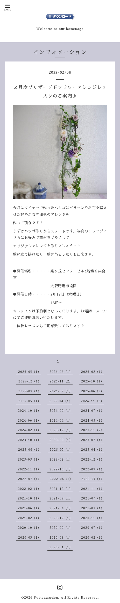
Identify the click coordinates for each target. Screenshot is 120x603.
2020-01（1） (61, 547)
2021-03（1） (92, 508)
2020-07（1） (92, 527)
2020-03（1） (61, 537)
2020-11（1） (92, 518)
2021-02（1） (29, 518)
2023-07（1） (92, 440)
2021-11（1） (92, 488)
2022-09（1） (92, 469)
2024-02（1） (29, 430)
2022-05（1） (92, 479)
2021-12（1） (61, 488)
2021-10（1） (29, 498)
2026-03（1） (61, 371)
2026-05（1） (29, 371)
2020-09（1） (61, 527)
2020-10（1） (29, 527)
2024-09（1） (61, 410)
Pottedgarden (46, 597)
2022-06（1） (61, 479)
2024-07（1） (92, 410)
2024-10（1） (29, 410)
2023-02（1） (61, 459)
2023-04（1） (92, 449)
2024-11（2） (92, 401)
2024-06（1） (29, 420)
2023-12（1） (61, 430)
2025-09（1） (29, 391)
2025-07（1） (61, 391)
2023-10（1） (29, 440)
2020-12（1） (61, 518)
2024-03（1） (92, 420)
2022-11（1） (29, 469)
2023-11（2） (92, 430)
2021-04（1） (61, 508)
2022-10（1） (61, 469)
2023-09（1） (61, 440)
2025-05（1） (29, 401)
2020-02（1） (92, 537)
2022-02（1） (29, 488)
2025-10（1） (92, 381)
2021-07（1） (92, 498)
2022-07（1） (29, 479)
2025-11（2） (61, 381)
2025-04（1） (61, 401)
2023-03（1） (29, 459)
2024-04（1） (61, 420)
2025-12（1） (29, 381)
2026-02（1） (92, 371)
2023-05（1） (61, 449)
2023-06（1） (29, 449)
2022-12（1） (92, 459)
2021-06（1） (29, 508)
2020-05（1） (29, 537)
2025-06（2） (92, 391)
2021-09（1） (61, 498)
